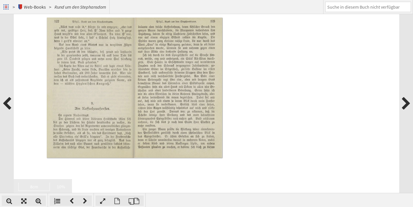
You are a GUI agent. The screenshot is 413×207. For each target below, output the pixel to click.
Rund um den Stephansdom (80, 7)
